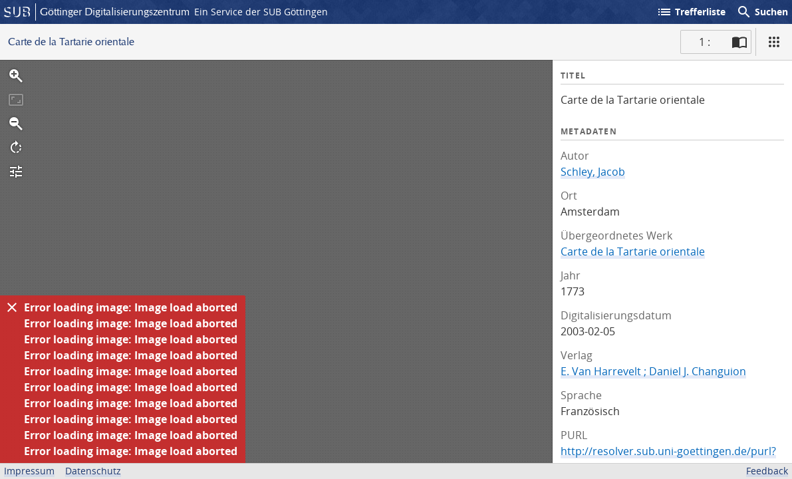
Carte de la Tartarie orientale (633, 251)
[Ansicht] (774, 42)
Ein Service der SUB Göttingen (261, 11)
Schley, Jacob (593, 171)
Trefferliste (691, 12)
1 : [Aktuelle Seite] (704, 42)
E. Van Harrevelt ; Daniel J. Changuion (653, 371)
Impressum (29, 470)
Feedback (767, 470)
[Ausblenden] (12, 307)
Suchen (762, 12)
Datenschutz (93, 470)
